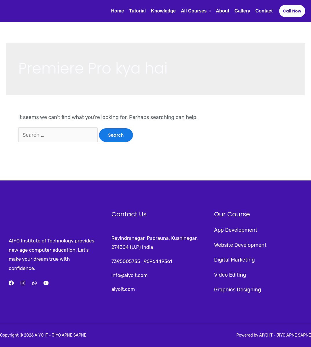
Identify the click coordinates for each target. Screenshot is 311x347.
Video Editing (230, 275)
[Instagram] (22, 283)
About (222, 10)
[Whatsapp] (34, 283)
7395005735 (125, 261)
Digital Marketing (234, 260)
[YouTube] (46, 283)
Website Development (240, 245)
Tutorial (137, 10)
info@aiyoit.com (129, 275)
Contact (264, 10)
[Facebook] (11, 283)
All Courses (194, 10)
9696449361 (158, 261)
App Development (235, 230)
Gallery (242, 10)
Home (117, 10)
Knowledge (163, 10)
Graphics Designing (237, 289)
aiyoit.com (123, 289)
